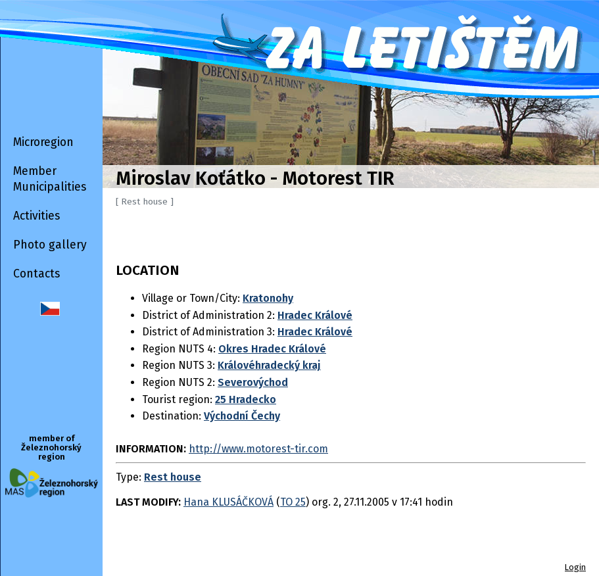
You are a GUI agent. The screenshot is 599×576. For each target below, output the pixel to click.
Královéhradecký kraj (269, 365)
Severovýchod (253, 382)
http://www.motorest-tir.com (258, 449)
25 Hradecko (245, 399)
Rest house (172, 477)
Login (575, 567)
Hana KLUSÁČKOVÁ (228, 502)
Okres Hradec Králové (272, 349)
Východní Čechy (242, 416)
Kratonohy (268, 298)
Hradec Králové (314, 315)
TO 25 (293, 502)
